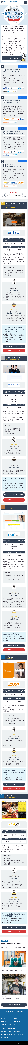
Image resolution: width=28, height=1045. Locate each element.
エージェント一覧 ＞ (14, 1004)
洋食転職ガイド (18, 1034)
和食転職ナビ (18, 1031)
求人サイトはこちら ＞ (14, 350)
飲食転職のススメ (6, 1031)
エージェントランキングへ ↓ (12, 58)
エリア (3, 1018)
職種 (15, 1018)
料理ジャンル (5, 1021)
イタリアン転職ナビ (7, 1034)
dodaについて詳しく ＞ (14, 645)
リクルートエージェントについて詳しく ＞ (14, 495)
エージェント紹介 (6, 1024)
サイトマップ (18, 1024)
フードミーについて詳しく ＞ (14, 927)
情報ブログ (17, 1021)
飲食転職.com (5, 1037)
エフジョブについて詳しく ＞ (14, 784)
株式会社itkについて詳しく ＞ (14, 346)
